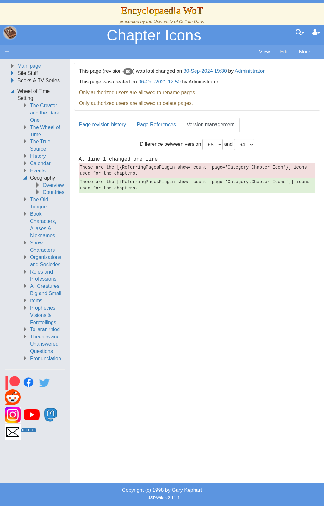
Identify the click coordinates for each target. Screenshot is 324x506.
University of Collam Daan (178, 21)
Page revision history (102, 124)
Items (36, 300)
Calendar (40, 163)
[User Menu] (316, 32)
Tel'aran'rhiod (45, 329)
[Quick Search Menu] (299, 32)
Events (38, 170)
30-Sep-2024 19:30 (205, 71)
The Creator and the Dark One (44, 113)
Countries (53, 192)
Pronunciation (45, 358)
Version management (210, 124)
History (38, 156)
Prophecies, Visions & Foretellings (43, 315)
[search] (299, 32)
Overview (53, 185)
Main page (29, 66)
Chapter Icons (154, 35)
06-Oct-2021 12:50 (159, 81)
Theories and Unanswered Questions (44, 344)
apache (10, 32)
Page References (156, 124)
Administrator (250, 71)
